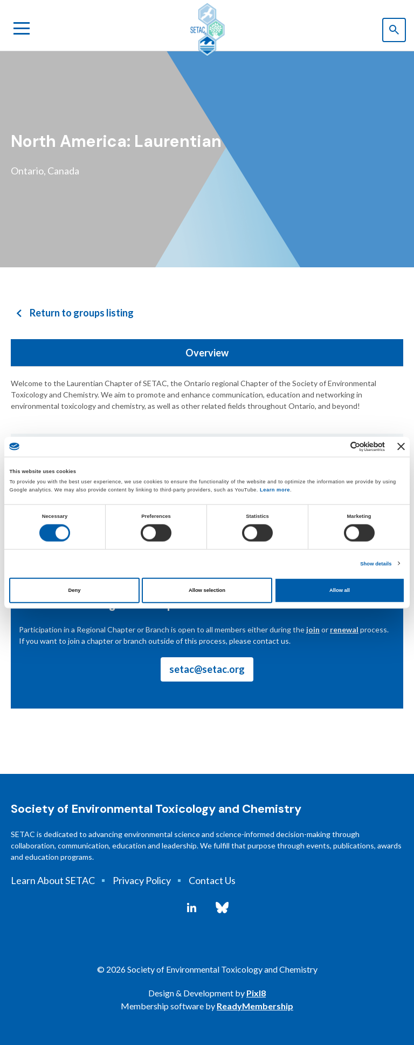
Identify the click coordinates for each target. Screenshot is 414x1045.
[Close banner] (401, 446)
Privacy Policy (142, 880)
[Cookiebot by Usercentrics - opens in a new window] (338, 447)
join (313, 629)
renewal (344, 629)
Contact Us (212, 880)
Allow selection (207, 590)
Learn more (275, 490)
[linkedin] (191, 907)
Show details (375, 564)
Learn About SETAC (53, 880)
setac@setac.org (207, 669)
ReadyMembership (255, 1006)
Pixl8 (256, 993)
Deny (74, 590)
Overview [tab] (207, 353)
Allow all (339, 590)
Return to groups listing (82, 313)
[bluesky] (222, 907)
